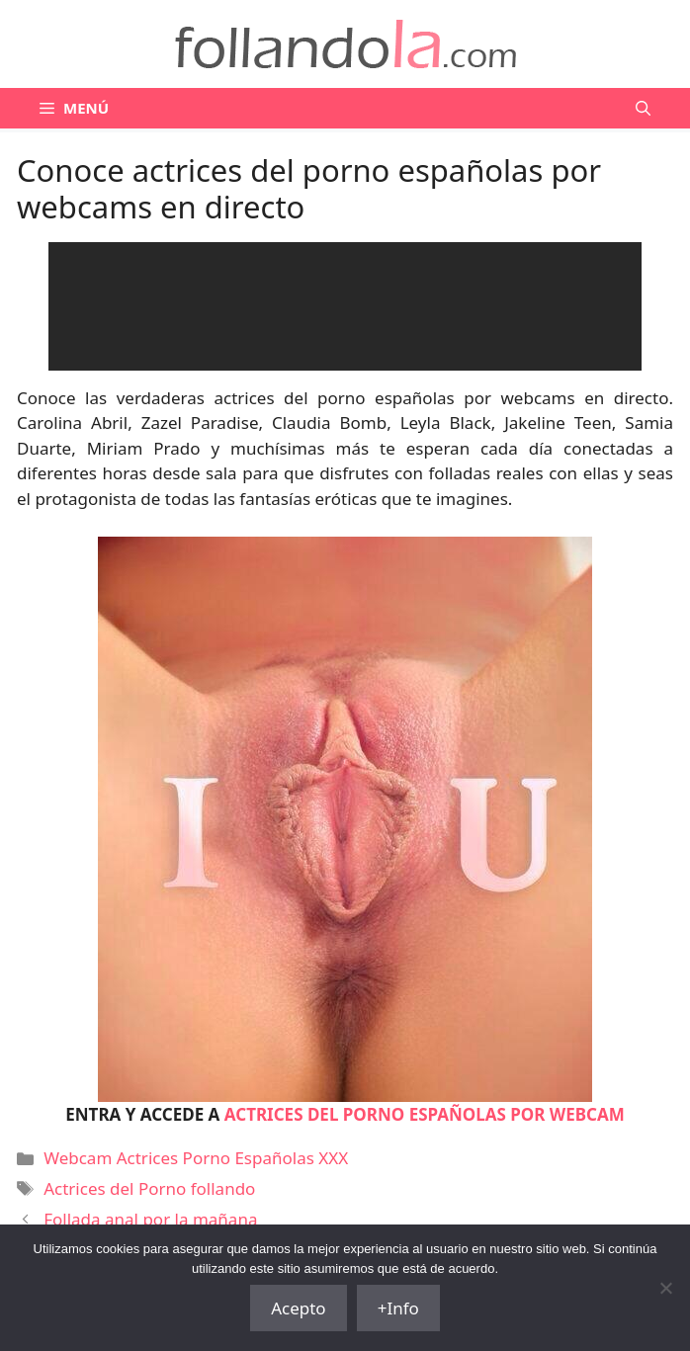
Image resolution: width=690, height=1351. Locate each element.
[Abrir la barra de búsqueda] (643, 108)
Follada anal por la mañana (150, 1219)
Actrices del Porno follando (149, 1188)
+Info (398, 1308)
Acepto (298, 1308)
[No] (665, 1288)
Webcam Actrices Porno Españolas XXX (195, 1157)
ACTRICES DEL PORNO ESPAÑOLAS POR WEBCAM (424, 1114)
